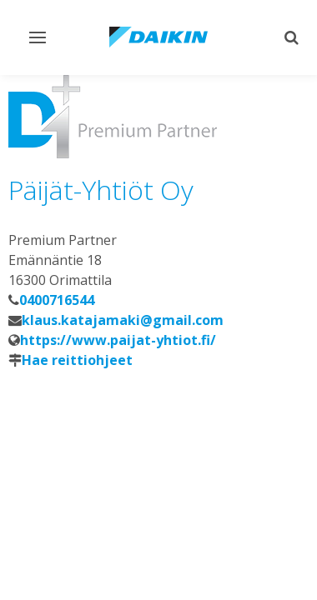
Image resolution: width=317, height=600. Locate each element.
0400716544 (56, 300)
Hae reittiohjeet (77, 360)
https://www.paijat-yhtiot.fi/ (118, 340)
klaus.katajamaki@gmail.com (123, 320)
